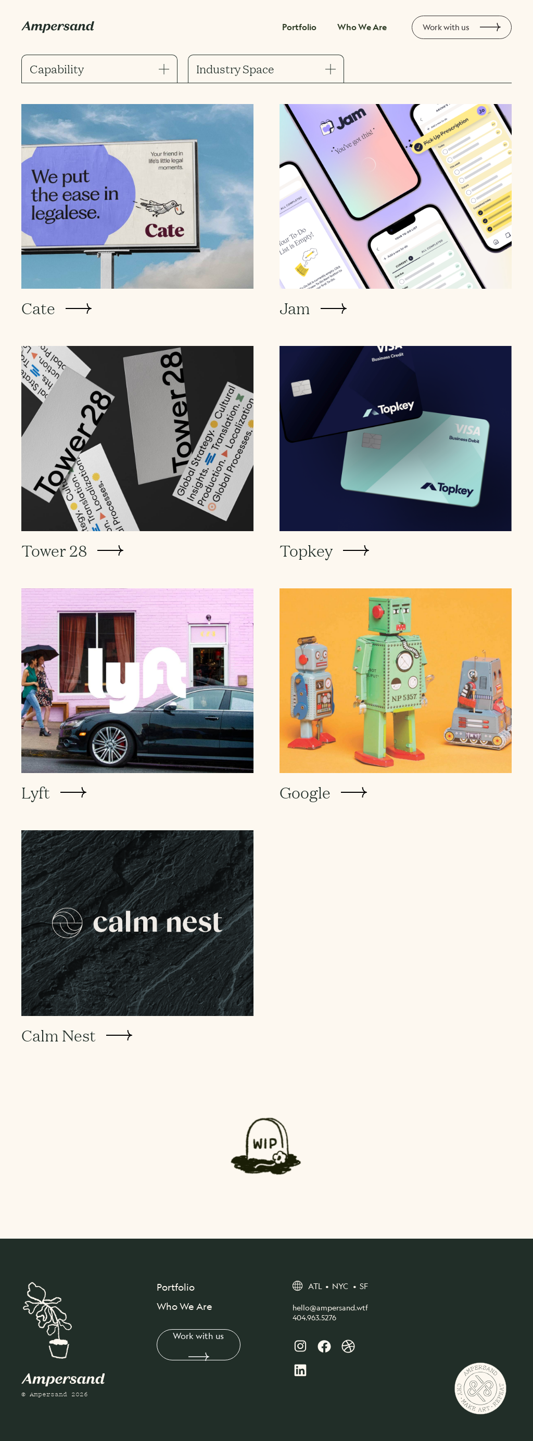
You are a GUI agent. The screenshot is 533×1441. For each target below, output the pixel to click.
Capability (99, 68)
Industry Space (266, 68)
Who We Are (362, 27)
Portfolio (302, 27)
